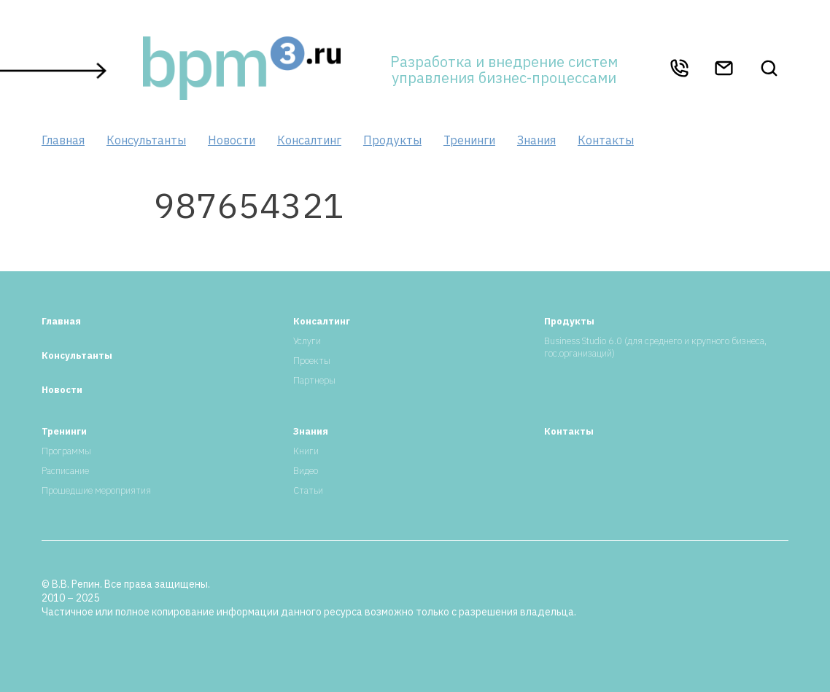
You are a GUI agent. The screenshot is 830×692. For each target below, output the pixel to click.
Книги (306, 451)
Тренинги (469, 140)
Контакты (606, 140)
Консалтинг (309, 140)
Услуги (307, 341)
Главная (63, 140)
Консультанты (146, 140)
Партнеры (314, 380)
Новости (231, 140)
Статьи (308, 490)
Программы (66, 451)
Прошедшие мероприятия (96, 490)
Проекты (311, 360)
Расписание (65, 470)
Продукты (392, 140)
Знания (536, 140)
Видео (305, 470)
